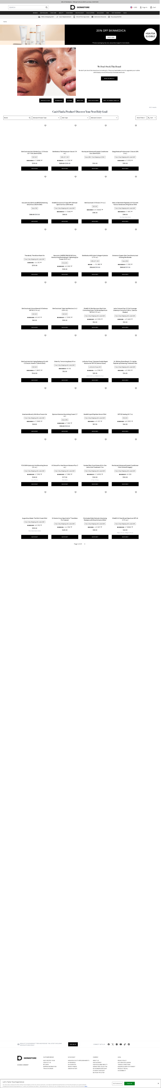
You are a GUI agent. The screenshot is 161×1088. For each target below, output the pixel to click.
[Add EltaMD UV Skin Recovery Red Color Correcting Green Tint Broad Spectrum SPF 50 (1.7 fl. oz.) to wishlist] (106, 282)
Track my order (48, 1068)
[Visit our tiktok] (125, 1044)
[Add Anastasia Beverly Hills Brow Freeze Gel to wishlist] (45, 388)
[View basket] (153, 7)
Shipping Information (50, 1066)
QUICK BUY (34, 168)
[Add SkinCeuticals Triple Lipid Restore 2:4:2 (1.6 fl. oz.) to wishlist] (76, 282)
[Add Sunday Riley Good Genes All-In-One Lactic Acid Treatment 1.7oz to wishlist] (106, 439)
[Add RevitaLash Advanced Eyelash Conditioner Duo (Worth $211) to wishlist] (106, 125)
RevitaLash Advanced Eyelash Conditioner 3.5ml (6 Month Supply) (125, 466)
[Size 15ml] (123, 217)
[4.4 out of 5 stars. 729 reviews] (64, 161)
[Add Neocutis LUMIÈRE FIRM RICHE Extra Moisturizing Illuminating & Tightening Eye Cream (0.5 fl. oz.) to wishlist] (76, 229)
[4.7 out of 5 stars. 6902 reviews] (124, 527)
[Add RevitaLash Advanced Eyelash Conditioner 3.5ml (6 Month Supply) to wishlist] (136, 439)
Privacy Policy (122, 1060)
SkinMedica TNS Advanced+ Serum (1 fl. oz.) (64, 152)
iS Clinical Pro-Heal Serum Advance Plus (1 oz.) (65, 466)
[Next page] (85, 544)
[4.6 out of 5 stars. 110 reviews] (33, 525)
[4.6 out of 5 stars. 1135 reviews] (94, 319)
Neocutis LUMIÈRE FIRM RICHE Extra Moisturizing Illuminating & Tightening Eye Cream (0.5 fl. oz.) (64, 257)
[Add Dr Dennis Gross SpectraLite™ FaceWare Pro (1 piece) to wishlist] (76, 492)
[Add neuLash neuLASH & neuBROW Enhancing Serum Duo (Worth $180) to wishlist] (45, 177)
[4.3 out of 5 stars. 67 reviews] (94, 527)
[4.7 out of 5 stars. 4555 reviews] (94, 474)
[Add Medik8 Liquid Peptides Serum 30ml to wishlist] (106, 388)
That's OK (129, 1083)
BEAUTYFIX (80, 100)
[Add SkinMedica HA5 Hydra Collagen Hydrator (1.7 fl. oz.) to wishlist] (106, 229)
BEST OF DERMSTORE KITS (111, 100)
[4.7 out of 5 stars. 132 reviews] (124, 264)
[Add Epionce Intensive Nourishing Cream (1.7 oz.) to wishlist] (76, 388)
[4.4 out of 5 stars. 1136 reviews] (94, 370)
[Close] (158, 1083)
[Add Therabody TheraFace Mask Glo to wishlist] (45, 229)
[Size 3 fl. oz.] (36, 480)
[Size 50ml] (129, 217)
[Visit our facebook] (109, 1044)
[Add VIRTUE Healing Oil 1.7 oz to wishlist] (136, 388)
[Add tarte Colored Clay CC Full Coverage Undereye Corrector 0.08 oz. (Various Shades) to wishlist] (136, 282)
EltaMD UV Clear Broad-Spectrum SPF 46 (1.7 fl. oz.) (125, 519)
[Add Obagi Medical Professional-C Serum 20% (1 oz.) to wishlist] (136, 125)
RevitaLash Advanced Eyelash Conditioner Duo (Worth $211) (95, 152)
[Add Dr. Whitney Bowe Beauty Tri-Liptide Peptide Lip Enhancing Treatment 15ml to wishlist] (136, 335)
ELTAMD (69, 100)
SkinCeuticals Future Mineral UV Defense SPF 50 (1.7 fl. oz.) (35, 309)
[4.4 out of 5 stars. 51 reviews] (33, 263)
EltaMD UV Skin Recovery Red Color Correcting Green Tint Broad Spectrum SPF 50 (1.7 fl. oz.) (95, 310)
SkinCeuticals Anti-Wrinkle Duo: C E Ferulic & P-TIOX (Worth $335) (34, 152)
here (86, 1086)
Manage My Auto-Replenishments (78, 1060)
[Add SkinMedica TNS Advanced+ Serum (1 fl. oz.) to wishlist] (76, 125)
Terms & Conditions (124, 1064)
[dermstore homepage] (80, 7)
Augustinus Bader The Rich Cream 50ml (34, 518)
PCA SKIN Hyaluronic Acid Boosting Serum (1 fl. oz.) (34, 466)
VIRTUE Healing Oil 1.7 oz (125, 414)
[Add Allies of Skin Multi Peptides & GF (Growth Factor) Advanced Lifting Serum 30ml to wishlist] (136, 177)
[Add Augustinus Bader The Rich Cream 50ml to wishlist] (45, 492)
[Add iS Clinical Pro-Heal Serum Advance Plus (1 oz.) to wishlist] (76, 439)
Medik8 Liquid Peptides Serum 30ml (95, 414)
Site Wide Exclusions (124, 1062)
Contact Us (47, 1062)
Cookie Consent (23, 1065)
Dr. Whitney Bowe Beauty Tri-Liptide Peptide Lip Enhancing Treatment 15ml (125, 362)
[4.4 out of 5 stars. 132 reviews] (63, 527)
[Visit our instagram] (117, 1044)
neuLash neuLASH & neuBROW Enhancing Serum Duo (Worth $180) (35, 203)
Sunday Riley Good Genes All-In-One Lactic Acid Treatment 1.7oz (95, 466)
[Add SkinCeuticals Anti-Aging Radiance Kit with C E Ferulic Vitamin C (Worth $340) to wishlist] (45, 335)
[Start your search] (28, 7)
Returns (46, 1064)
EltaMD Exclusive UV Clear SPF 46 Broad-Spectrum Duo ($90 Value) (65, 203)
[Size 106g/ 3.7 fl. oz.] (129, 533)
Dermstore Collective (100, 1066)
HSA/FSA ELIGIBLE (93, 100)
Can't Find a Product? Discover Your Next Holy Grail (79, 111)
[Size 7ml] (121, 217)
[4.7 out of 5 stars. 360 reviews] (64, 474)
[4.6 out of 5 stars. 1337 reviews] (124, 421)
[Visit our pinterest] (129, 1044)
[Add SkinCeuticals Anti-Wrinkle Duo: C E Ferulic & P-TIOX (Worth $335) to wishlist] (45, 125)
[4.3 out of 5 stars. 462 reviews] (124, 319)
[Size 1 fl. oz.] (97, 480)
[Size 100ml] (39, 531)
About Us (96, 1060)
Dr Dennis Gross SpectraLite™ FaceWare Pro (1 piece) (65, 519)
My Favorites (72, 1064)
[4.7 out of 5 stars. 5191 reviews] (64, 317)
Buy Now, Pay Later (98, 1072)
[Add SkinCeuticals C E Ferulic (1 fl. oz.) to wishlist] (106, 177)
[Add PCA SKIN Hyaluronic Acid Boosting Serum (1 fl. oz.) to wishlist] (45, 439)
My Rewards (71, 1062)
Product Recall (123, 1068)
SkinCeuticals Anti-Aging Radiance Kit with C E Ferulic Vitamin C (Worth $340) (34, 362)
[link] (143, 7)
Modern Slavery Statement (126, 1066)
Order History (72, 1068)
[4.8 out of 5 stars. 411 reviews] (33, 317)
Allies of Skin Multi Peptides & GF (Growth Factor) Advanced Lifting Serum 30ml (125, 203)
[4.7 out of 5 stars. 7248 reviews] (64, 212)
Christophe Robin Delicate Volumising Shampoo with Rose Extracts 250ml (95, 519)
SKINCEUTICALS (45, 100)
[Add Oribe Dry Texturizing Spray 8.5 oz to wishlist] (76, 335)
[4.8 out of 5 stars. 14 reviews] (65, 369)
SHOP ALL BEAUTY (109, 78)
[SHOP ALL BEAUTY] (46, 72)
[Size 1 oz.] (32, 480)
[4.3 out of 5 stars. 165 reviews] (124, 370)
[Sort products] (152, 118)
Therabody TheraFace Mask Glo (35, 255)
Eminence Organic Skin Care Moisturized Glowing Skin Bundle (125, 256)
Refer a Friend (72, 1066)
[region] (80, 1083)
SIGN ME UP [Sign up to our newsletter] (73, 1044)
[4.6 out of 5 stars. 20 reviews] (125, 474)
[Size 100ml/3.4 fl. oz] (99, 376)
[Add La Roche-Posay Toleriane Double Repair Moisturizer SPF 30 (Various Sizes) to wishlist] (106, 335)
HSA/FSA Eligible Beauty (100, 1064)
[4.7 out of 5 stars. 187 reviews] (124, 212)
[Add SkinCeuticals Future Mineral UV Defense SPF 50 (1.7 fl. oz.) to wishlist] (45, 282)
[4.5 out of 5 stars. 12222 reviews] (94, 210)
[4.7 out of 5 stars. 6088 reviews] (34, 161)
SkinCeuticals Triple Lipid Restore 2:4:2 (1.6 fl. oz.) (64, 309)
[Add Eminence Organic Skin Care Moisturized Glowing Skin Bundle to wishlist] (136, 229)
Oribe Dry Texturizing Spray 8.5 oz (64, 361)
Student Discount (99, 1070)
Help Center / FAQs (49, 1060)
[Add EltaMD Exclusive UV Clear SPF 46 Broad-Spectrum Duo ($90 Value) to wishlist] (76, 177)
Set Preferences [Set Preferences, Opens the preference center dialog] (117, 1083)
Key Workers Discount (100, 1068)
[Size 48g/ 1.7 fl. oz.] (121, 533)
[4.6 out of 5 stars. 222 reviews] (64, 266)
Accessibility (122, 1070)
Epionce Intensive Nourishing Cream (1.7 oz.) (64, 415)
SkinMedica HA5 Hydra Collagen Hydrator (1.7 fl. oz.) (95, 256)
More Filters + (141, 118)
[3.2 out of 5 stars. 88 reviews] (94, 264)
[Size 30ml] (126, 217)
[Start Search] (47, 7)
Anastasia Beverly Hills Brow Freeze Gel (34, 414)
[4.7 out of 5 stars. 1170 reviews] (124, 161)
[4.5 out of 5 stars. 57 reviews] (94, 421)
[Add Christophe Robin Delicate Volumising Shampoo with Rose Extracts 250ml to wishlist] (106, 492)
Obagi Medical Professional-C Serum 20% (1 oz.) (125, 152)
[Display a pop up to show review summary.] (42, 160)
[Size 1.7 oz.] (93, 480)
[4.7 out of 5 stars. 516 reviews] (33, 474)
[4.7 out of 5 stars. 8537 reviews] (34, 370)
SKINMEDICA (58, 100)
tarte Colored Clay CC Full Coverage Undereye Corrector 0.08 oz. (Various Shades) (125, 310)
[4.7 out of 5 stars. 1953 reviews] (34, 421)
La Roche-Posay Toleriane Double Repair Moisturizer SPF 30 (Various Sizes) (95, 362)
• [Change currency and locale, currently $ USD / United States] (133, 7)
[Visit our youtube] (121, 1044)
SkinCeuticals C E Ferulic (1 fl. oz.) (95, 203)
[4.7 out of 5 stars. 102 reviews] (63, 423)
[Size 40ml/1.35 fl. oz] (90, 376)
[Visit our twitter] (113, 1044)
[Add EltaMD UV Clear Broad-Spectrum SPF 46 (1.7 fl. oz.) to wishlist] (136, 492)
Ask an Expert (97, 1062)
